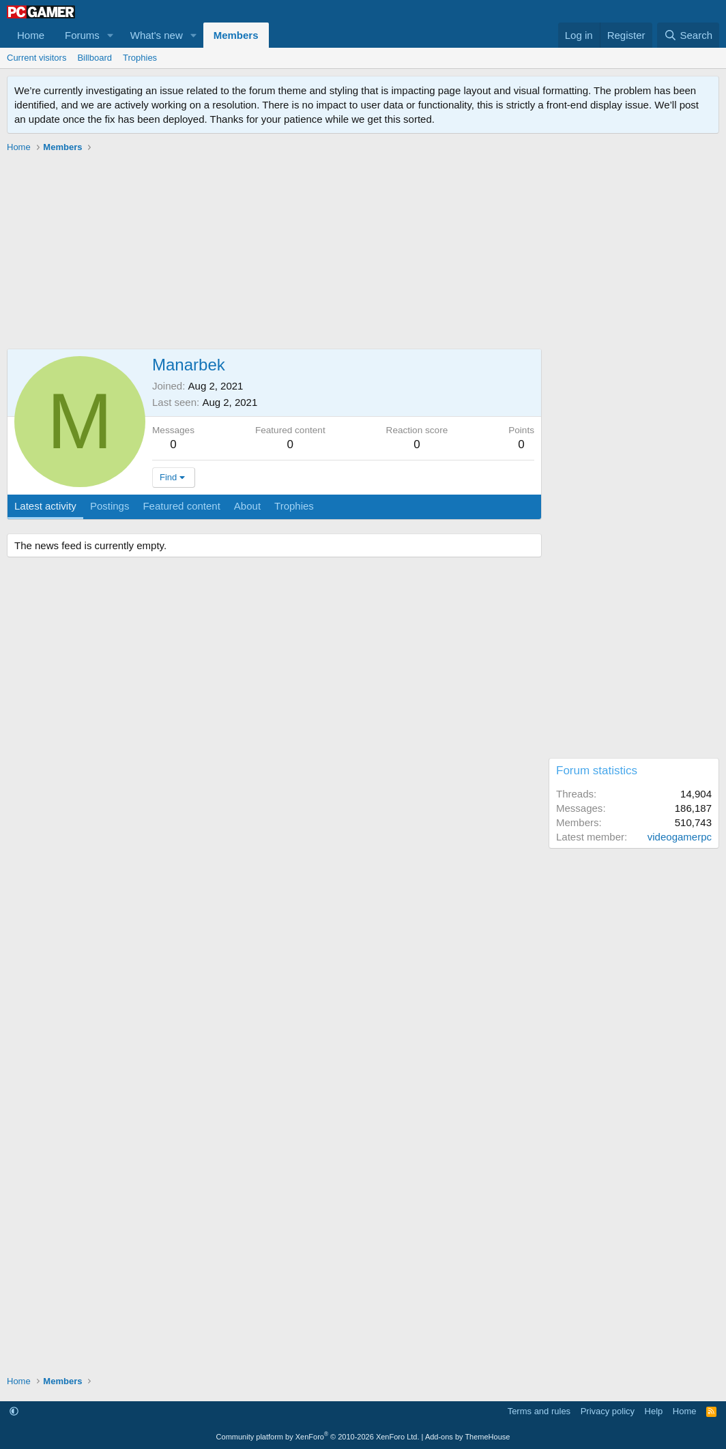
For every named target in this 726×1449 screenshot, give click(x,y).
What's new (156, 35)
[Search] (688, 35)
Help (654, 1411)
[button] (110, 35)
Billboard (94, 58)
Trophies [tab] (294, 506)
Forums (82, 35)
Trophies (140, 58)
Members (236, 35)
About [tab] (247, 506)
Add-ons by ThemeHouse (467, 1437)
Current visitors (36, 58)
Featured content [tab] (181, 506)
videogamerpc (680, 837)
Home (30, 35)
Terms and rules (539, 1411)
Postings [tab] (110, 506)
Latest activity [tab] (45, 506)
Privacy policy (608, 1411)
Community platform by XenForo (318, 1437)
